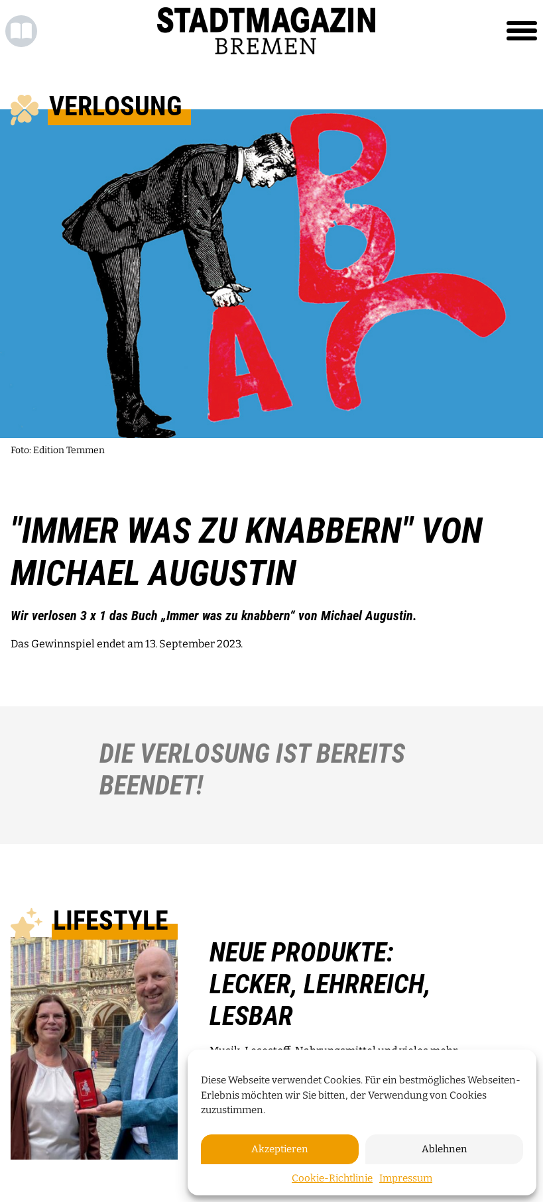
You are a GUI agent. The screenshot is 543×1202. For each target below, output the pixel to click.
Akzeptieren (279, 1149)
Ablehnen (444, 1149)
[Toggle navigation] (522, 31)
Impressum (405, 1178)
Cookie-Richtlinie (332, 1178)
